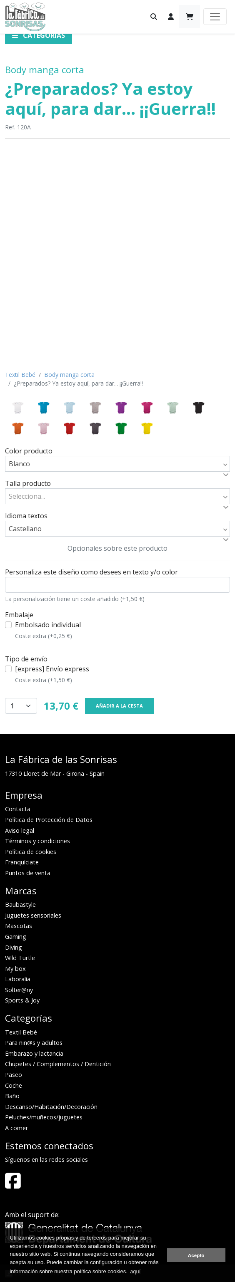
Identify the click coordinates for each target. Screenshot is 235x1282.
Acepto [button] (196, 1255)
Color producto (28, 450)
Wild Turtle (20, 958)
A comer (16, 1128)
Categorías (38, 35)
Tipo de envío (26, 658)
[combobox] (117, 464)
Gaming (15, 936)
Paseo (13, 1075)
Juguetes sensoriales (33, 915)
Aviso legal (19, 830)
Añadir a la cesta (119, 706)
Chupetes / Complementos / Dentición (58, 1064)
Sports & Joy (22, 1000)
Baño (12, 1096)
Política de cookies (30, 852)
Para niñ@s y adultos (33, 1043)
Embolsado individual (48, 630)
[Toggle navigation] (215, 16)
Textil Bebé (20, 375)
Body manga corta (44, 69)
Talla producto (28, 483)
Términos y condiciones (37, 841)
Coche (13, 1085)
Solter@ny (19, 990)
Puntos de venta (27, 873)
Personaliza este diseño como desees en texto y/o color (91, 572)
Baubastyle (20, 904)
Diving (13, 947)
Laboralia (17, 979)
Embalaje (19, 614)
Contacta (17, 809)
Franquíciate (22, 862)
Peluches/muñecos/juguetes (43, 1117)
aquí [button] (135, 1271)
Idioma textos (26, 515)
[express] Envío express (52, 674)
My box (15, 969)
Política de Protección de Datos (48, 820)
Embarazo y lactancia (34, 1053)
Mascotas (18, 926)
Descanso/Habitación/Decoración (51, 1107)
